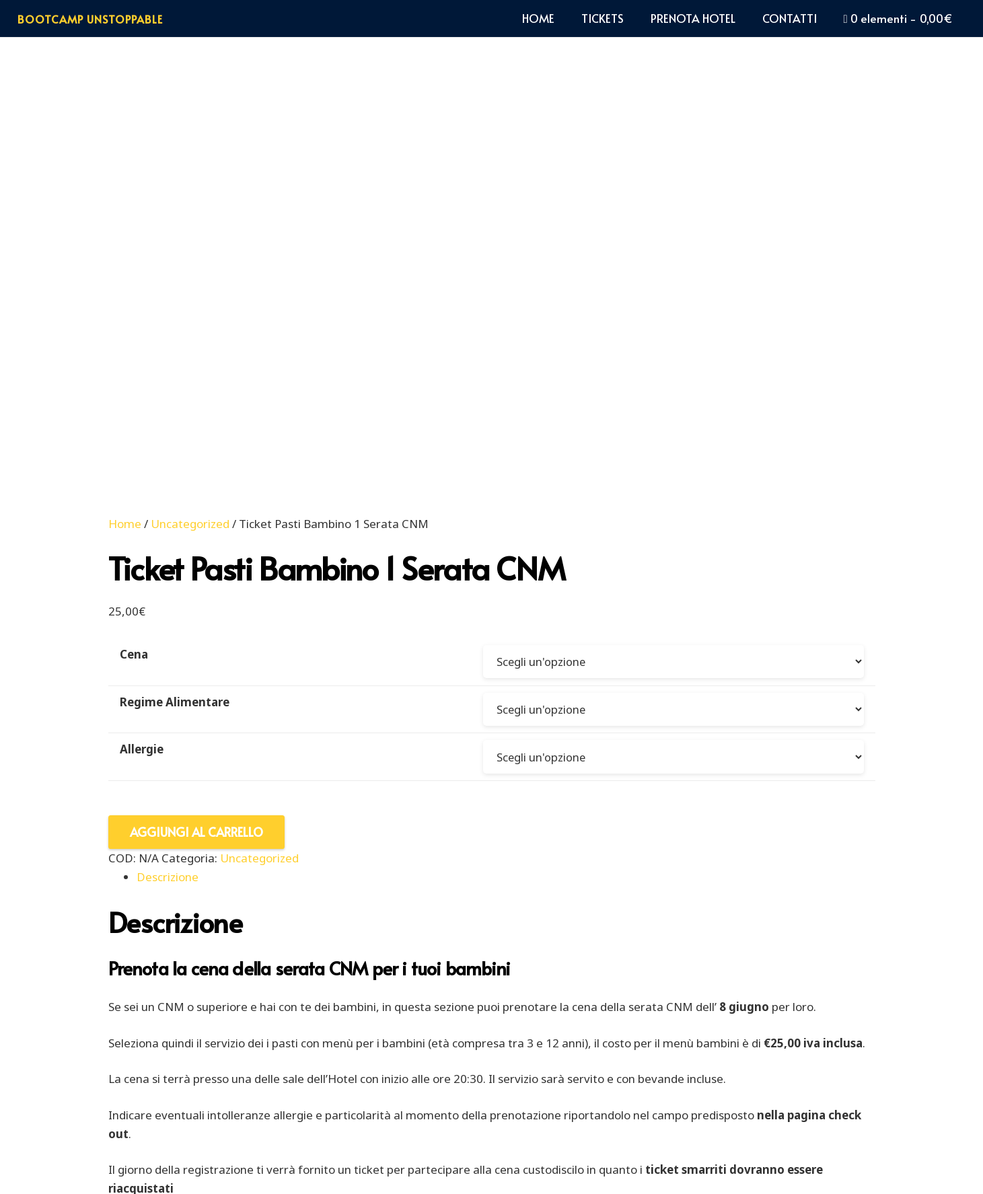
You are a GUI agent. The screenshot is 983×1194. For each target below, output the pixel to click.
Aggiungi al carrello (196, 445)
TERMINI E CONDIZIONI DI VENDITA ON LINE (597, 1136)
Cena (134, 264)
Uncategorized (190, 133)
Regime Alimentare (174, 312)
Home (124, 133)
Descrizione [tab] (167, 490)
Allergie (141, 361)
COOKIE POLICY (297, 1136)
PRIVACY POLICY (404, 1136)
